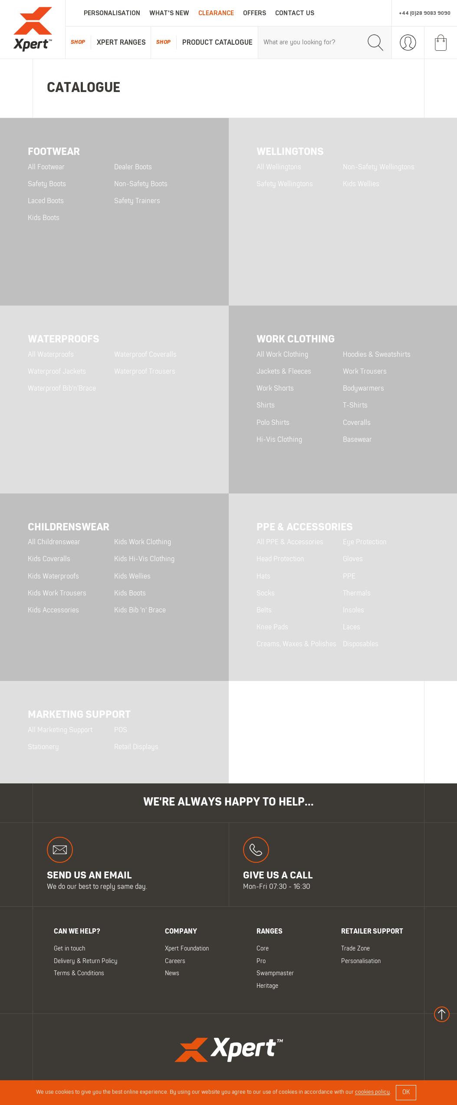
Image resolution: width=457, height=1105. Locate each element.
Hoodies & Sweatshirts (377, 355)
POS (120, 730)
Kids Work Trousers (57, 593)
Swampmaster (275, 973)
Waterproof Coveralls (145, 355)
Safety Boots (47, 184)
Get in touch (69, 949)
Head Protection (280, 559)
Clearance (216, 13)
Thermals (357, 593)
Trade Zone (355, 949)
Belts (264, 610)
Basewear (357, 440)
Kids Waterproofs (53, 576)
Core (262, 949)
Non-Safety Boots (141, 184)
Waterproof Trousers (144, 371)
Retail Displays (136, 747)
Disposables (360, 644)
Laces (351, 627)
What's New (169, 13)
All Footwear (46, 167)
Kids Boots (43, 218)
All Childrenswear (54, 542)
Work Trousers (365, 371)
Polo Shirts (272, 423)
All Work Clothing (282, 355)
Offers (254, 13)
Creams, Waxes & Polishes (296, 644)
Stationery (43, 747)
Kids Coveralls (49, 559)
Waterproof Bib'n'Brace (62, 388)
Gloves (353, 559)
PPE (349, 576)
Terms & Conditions (79, 973)
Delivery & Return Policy (86, 961)
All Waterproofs (51, 355)
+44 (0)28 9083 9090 (424, 13)
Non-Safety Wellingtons (378, 167)
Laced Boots (46, 201)
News (172, 973)
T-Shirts (355, 405)
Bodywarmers (363, 388)
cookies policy (372, 1092)
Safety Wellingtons (284, 184)
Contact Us (294, 13)
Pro (261, 961)
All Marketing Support (60, 730)
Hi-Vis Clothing (279, 440)
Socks (265, 593)
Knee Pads (272, 627)
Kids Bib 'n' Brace (140, 610)
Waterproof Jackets (57, 371)
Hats (263, 576)
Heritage (267, 986)
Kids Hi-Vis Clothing (144, 559)
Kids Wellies (361, 184)
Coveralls (357, 423)
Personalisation (112, 13)
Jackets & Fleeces (283, 371)
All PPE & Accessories (289, 542)
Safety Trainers (137, 201)
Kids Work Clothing (142, 542)
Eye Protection (365, 542)
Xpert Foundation (187, 949)
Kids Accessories (53, 610)
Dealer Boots (133, 167)
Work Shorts (275, 388)
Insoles (353, 610)
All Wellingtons (278, 167)
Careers (175, 961)
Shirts (265, 405)
